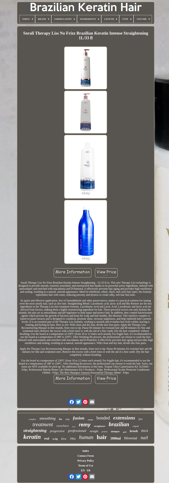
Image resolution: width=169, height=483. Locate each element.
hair (102, 437)
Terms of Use (85, 465)
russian (90, 420)
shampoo (115, 431)
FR (88, 470)
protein (104, 431)
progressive (57, 431)
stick (73, 427)
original (136, 426)
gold (124, 432)
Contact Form (85, 455)
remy (84, 424)
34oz (73, 438)
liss (60, 419)
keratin (32, 437)
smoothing (47, 418)
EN (83, 470)
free (141, 419)
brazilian (119, 424)
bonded (103, 417)
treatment (43, 424)
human (86, 437)
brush (134, 431)
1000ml (115, 438)
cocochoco (62, 425)
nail (144, 437)
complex (32, 419)
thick (144, 431)
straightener (99, 426)
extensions (124, 417)
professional (77, 431)
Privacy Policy (85, 460)
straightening (35, 430)
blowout (130, 438)
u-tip (55, 438)
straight (94, 431)
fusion (78, 418)
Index (85, 450)
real (46, 438)
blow (63, 438)
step (68, 419)
